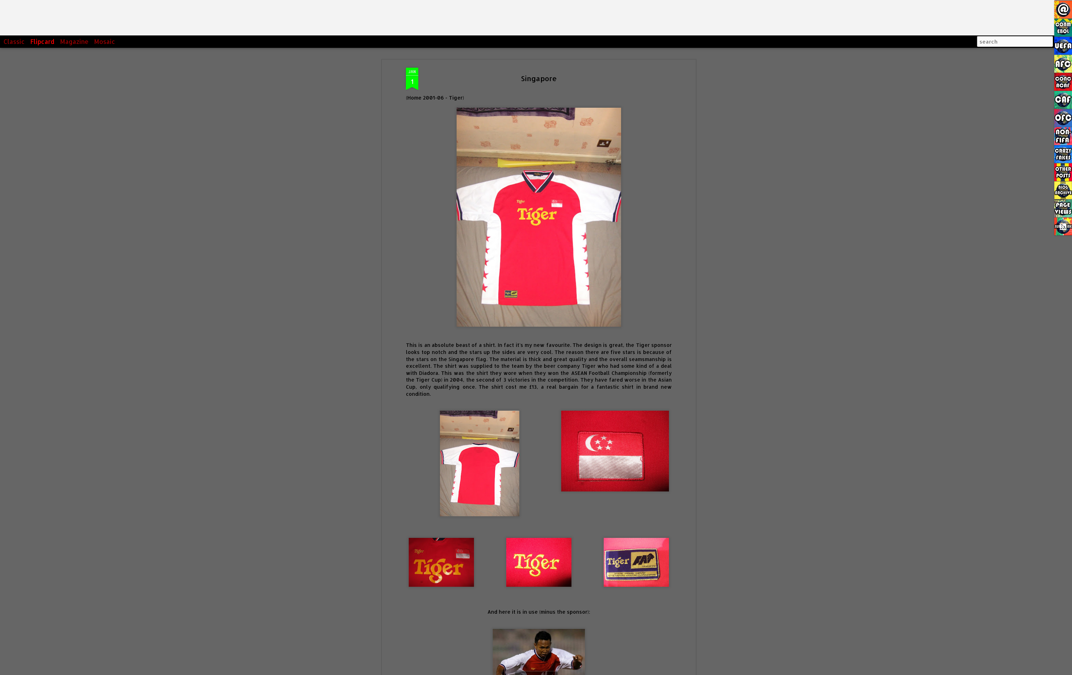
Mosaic (104, 41)
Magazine (74, 41)
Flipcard (42, 41)
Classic (14, 41)
